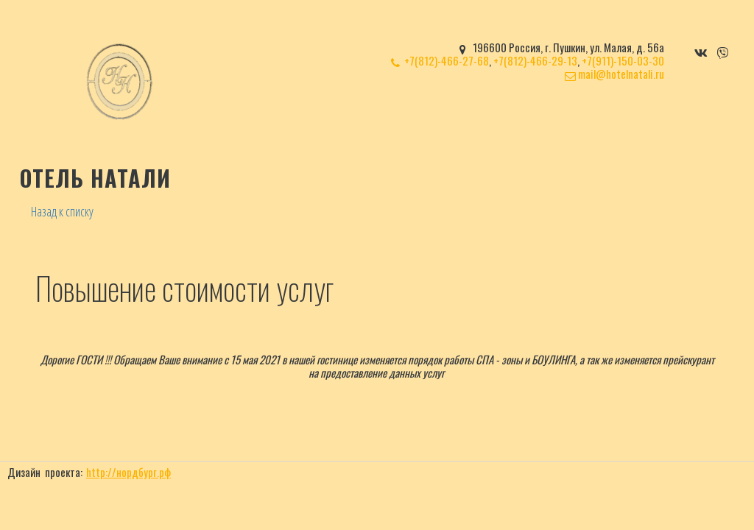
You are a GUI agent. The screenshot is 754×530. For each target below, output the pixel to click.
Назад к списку (62, 211)
